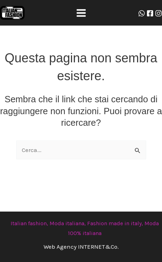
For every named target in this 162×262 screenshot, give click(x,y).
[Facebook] (150, 13)
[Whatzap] (141, 13)
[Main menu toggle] (81, 13)
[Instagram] (158, 13)
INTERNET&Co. (98, 246)
